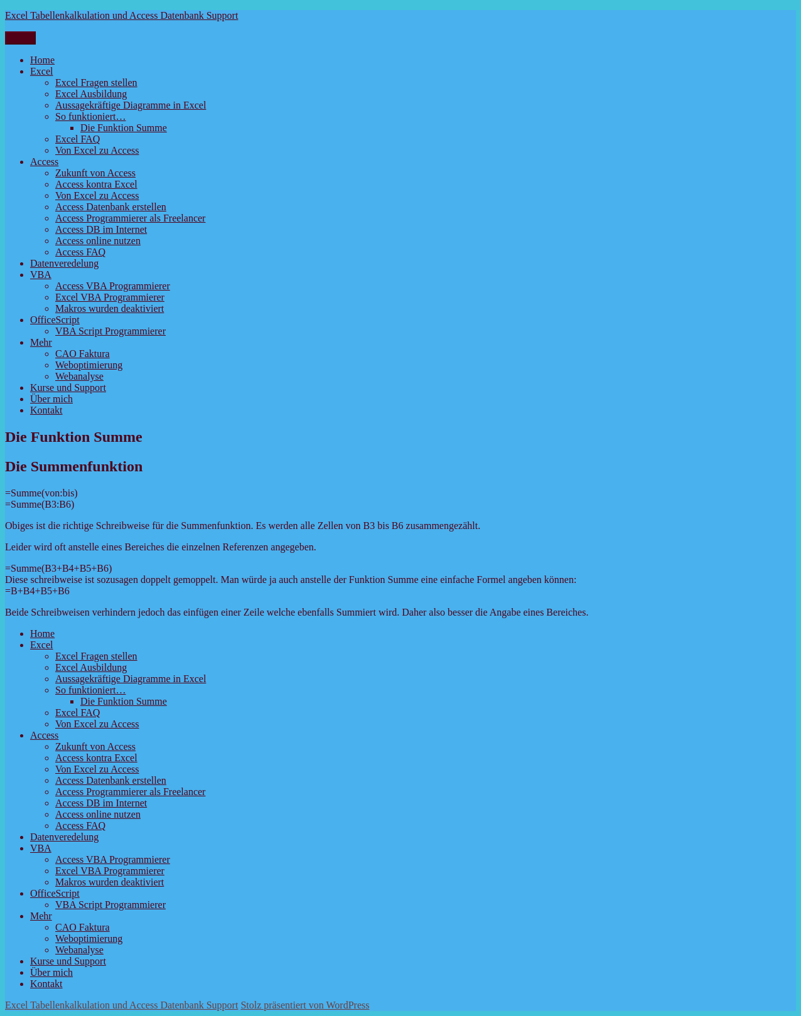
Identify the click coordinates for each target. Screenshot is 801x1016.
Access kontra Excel (96, 184)
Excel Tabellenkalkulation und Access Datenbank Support (121, 15)
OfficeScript (55, 319)
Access (44, 161)
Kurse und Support (68, 387)
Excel (41, 71)
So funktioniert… (90, 116)
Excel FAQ (77, 139)
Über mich (51, 398)
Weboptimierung (88, 365)
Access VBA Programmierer (112, 286)
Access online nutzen (98, 240)
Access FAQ (80, 252)
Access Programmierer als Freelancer (130, 218)
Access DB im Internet (101, 229)
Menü (20, 38)
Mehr (41, 342)
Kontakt (46, 410)
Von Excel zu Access (97, 150)
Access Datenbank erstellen (110, 206)
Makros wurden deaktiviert (109, 308)
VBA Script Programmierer (110, 331)
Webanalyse (79, 376)
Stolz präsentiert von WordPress (304, 1005)
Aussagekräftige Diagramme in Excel (130, 105)
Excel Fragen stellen (96, 82)
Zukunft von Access (95, 173)
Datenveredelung (64, 263)
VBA (40, 274)
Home (42, 60)
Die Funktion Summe (123, 127)
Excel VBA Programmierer (109, 297)
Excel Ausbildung (91, 93)
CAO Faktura (82, 353)
